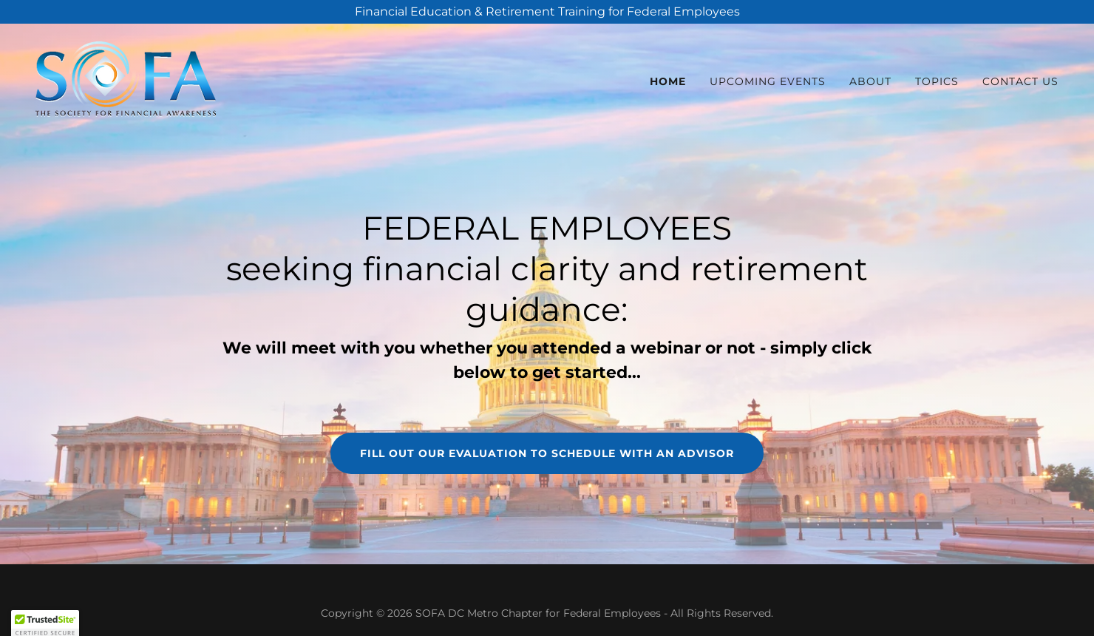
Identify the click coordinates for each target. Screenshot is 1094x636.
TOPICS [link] (937, 81)
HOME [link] (668, 81)
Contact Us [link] (1020, 81)
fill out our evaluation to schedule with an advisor (547, 453)
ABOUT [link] (870, 81)
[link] (125, 78)
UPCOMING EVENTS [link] (768, 81)
